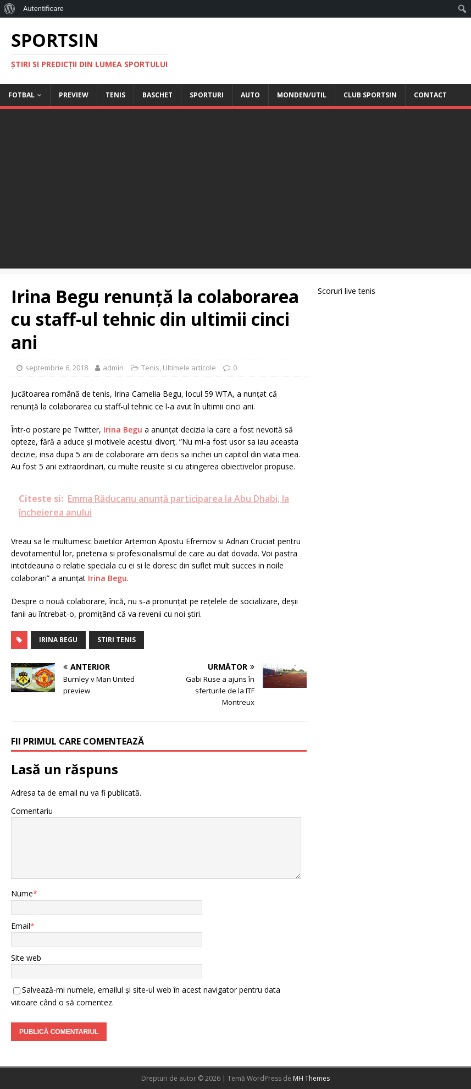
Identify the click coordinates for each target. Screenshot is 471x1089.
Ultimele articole (189, 368)
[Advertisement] (235, 191)
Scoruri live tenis (346, 291)
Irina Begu (122, 429)
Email (20, 926)
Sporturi (207, 95)
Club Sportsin (370, 95)
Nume (22, 893)
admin (113, 368)
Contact (430, 95)
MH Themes (311, 1078)
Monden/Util (301, 95)
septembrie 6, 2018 (56, 368)
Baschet (157, 95)
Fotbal (21, 95)
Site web (26, 958)
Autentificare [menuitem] (43, 8)
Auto (250, 95)
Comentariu (32, 811)
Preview (73, 95)
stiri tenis (116, 639)
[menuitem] (9, 9)
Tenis (115, 95)
